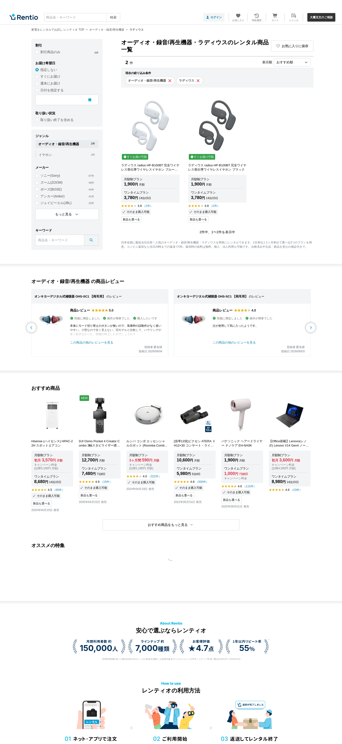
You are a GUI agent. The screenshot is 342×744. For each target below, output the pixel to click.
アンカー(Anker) (52, 196)
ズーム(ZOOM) (51, 182)
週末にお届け (50, 83)
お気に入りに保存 (292, 46)
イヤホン (45, 155)
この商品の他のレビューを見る (91, 342)
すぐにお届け (50, 76)
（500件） (202, 482)
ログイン (214, 17)
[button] (171, 524)
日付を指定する (52, 90)
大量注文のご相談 (321, 17)
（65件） (59, 490)
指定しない (48, 70)
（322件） (154, 476)
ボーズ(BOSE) (51, 189)
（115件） (249, 486)
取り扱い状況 (45, 113)
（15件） (106, 482)
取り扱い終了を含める (57, 120)
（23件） (296, 490)
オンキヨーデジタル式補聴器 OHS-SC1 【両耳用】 (69, 296)
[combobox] (82, 17)
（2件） (148, 206)
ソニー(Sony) (50, 175)
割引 (38, 45)
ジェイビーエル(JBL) (55, 203)
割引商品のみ (50, 52)
